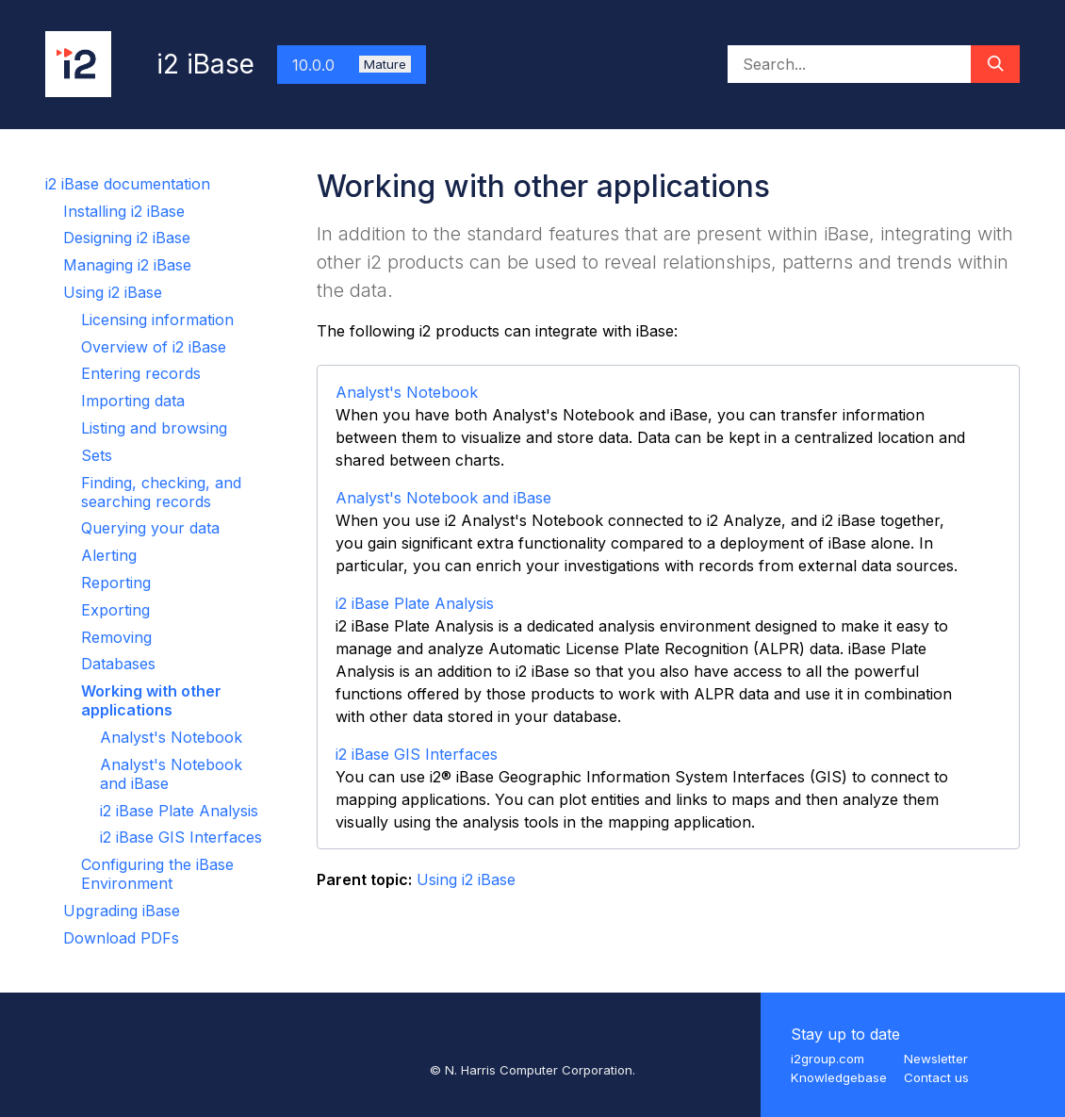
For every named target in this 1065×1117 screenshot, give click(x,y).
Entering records (141, 373)
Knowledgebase (839, 1077)
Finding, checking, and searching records (161, 492)
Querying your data (150, 527)
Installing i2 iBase (124, 211)
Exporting (115, 609)
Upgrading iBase (121, 910)
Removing (116, 637)
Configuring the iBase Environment (157, 874)
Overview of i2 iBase (153, 346)
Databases (118, 663)
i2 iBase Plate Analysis (179, 810)
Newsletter (936, 1058)
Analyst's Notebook (171, 737)
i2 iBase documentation (127, 183)
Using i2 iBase (112, 292)
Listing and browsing (154, 428)
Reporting (116, 582)
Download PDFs (121, 937)
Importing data (133, 400)
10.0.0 (351, 65)
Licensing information (157, 319)
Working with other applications (151, 700)
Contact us (936, 1077)
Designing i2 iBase (126, 237)
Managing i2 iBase (127, 264)
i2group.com (827, 1058)
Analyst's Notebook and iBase (443, 497)
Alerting (109, 555)
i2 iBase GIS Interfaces (181, 837)
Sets (96, 455)
